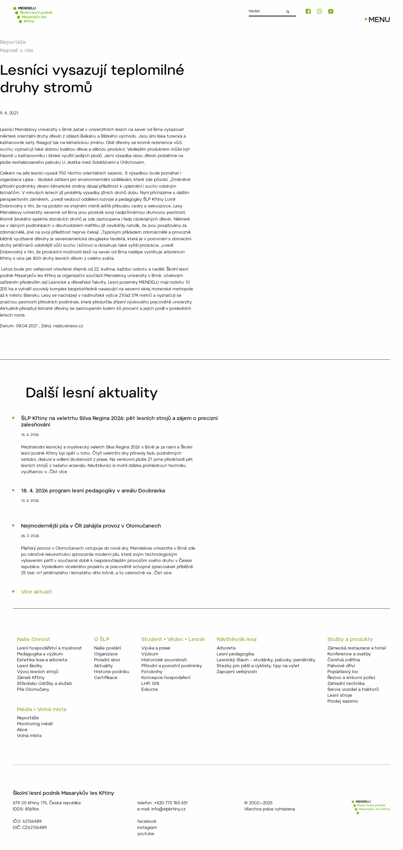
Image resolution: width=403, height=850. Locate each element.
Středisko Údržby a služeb (44, 684)
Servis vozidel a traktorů (353, 689)
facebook (147, 822)
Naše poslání (107, 648)
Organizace (106, 654)
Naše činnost (33, 639)
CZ (379, 10)
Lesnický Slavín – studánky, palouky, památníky (266, 660)
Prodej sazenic (342, 701)
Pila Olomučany (33, 689)
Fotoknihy (151, 672)
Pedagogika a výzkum (40, 654)
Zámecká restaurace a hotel (356, 648)
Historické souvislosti (164, 660)
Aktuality (103, 666)
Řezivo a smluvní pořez (351, 678)
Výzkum (149, 654)
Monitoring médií (35, 724)
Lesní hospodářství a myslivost (49, 648)
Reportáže (13, 42)
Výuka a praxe (155, 648)
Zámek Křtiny (31, 678)
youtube (145, 834)
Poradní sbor (107, 660)
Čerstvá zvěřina (343, 660)
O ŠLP (101, 639)
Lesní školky (29, 666)
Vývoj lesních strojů (37, 672)
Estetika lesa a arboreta (42, 660)
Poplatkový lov (342, 672)
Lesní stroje (339, 695)
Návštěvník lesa (237, 639)
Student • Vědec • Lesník (173, 639)
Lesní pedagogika (235, 654)
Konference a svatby (349, 654)
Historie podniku (111, 672)
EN (387, 10)
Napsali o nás (16, 50)
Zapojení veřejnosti (237, 672)
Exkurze (149, 689)
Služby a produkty (350, 639)
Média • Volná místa (41, 709)
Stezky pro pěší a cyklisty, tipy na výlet (258, 666)
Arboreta (226, 648)
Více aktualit (36, 592)
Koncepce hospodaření (165, 678)
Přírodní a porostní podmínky (171, 666)
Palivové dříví (341, 666)
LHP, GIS (150, 684)
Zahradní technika (345, 684)
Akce (22, 730)
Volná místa (29, 736)
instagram (147, 828)
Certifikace (105, 678)
